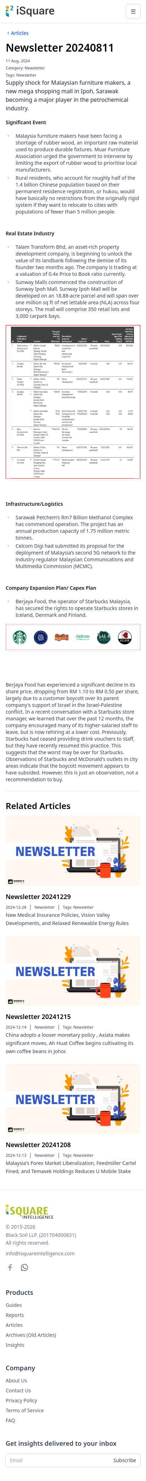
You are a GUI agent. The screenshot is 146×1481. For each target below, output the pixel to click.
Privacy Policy (21, 1400)
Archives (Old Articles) (31, 1335)
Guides (14, 1305)
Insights (15, 1344)
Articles (17, 33)
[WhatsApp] (24, 1267)
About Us (16, 1380)
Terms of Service (25, 1410)
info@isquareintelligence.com (40, 1253)
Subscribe (124, 1460)
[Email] (57, 1460)
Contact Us (18, 1390)
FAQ (10, 1420)
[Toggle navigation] (133, 11)
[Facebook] (10, 1267)
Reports (15, 1315)
